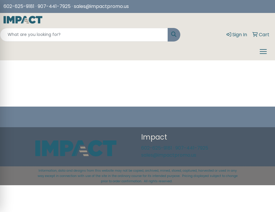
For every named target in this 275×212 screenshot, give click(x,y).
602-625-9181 (19, 6)
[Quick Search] (84, 35)
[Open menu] (263, 51)
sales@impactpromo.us (101, 6)
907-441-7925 (191, 148)
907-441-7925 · (56, 6)
